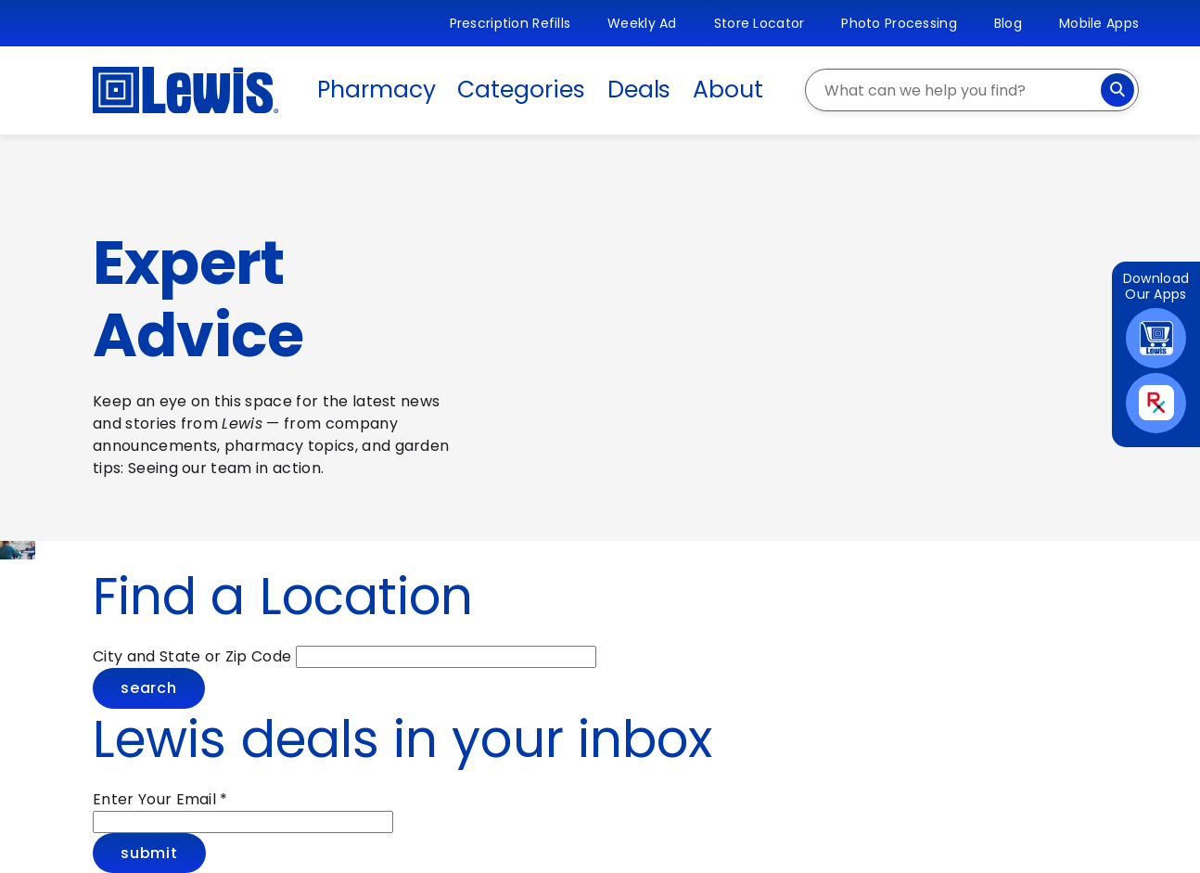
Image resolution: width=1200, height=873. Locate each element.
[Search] (1117, 90)
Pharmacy (376, 89)
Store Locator (759, 23)
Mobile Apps (1099, 23)
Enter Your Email (160, 799)
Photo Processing (898, 23)
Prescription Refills (510, 23)
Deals (639, 89)
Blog (1008, 23)
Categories (520, 89)
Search (149, 688)
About (728, 89)
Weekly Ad (642, 23)
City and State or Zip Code (192, 656)
